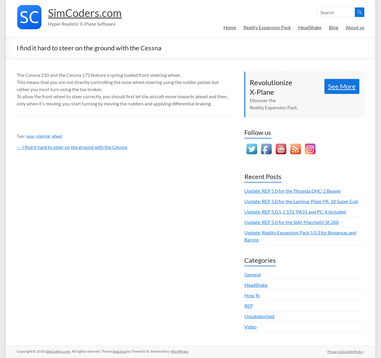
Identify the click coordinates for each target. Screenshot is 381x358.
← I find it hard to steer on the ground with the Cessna (72, 147)
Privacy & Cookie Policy (346, 351)
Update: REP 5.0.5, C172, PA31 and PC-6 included (295, 211)
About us (355, 27)
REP (248, 306)
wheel (57, 136)
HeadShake (309, 27)
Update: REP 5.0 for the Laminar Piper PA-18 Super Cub (301, 201)
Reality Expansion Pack (267, 27)
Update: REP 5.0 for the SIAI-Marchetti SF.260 (291, 222)
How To (252, 295)
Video (250, 326)
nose (30, 136)
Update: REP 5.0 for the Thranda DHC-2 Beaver (292, 191)
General (252, 274)
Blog (333, 27)
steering (43, 136)
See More (342, 86)
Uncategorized (259, 316)
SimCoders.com (85, 12)
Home (230, 27)
